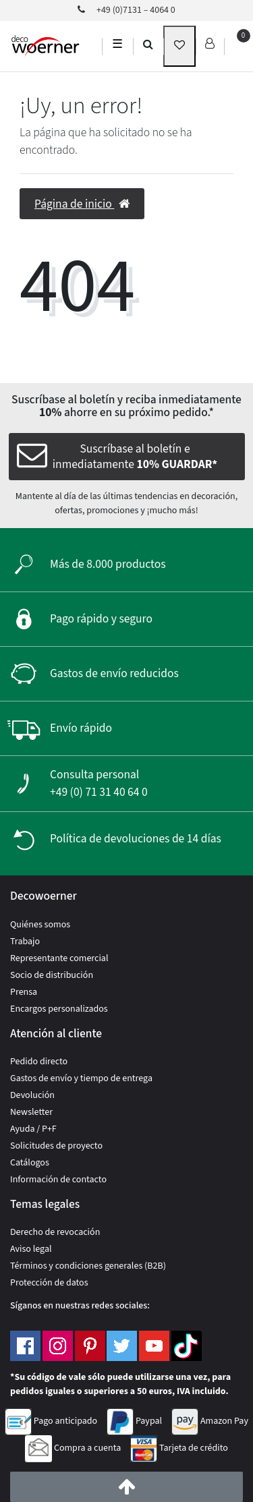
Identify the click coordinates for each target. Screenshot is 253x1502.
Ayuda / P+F (33, 1129)
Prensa (23, 992)
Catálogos (29, 1162)
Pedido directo (38, 1061)
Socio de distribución (51, 975)
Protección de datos (49, 1283)
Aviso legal (31, 1249)
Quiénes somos (40, 924)
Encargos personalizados (59, 1009)
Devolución (32, 1095)
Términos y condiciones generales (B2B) (88, 1266)
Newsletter (31, 1112)
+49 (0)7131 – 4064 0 (126, 10)
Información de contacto (58, 1179)
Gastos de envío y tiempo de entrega (81, 1078)
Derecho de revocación (55, 1232)
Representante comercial (59, 958)
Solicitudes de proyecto (56, 1146)
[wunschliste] (179, 46)
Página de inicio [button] (82, 204)
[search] (148, 44)
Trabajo (25, 941)
